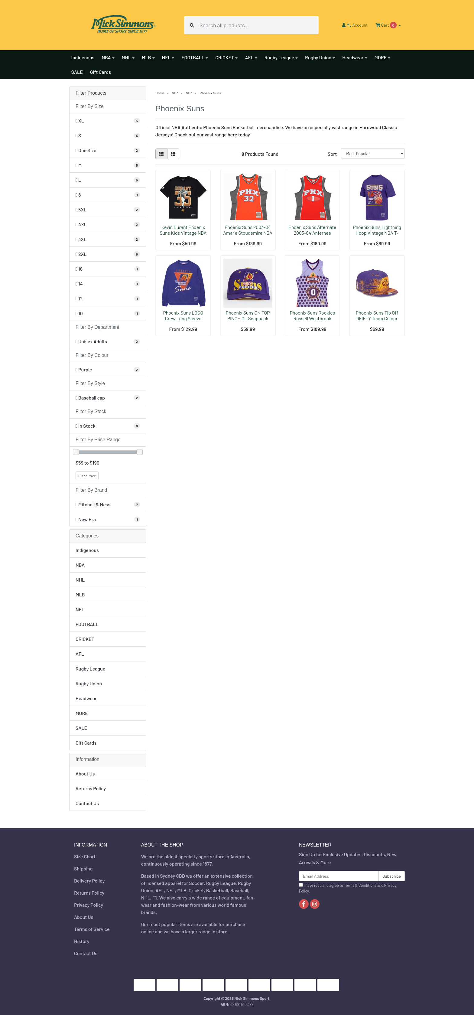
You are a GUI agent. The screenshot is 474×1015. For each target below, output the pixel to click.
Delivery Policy (89, 880)
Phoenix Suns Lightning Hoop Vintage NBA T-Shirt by (377, 232)
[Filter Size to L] (108, 180)
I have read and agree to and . (347, 888)
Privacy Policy (88, 905)
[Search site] (192, 25)
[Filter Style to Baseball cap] (108, 397)
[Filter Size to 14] (108, 283)
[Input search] (259, 25)
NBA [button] (106, 57)
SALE (77, 72)
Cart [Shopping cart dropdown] (386, 25)
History (81, 941)
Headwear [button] (352, 57)
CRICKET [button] (224, 57)
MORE (82, 713)
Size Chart (85, 856)
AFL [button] (249, 57)
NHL (80, 580)
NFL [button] (166, 57)
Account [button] (355, 25)
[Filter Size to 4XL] (108, 224)
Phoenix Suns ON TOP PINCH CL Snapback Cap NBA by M (248, 318)
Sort (332, 154)
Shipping (83, 868)
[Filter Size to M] (108, 165)
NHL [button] (126, 57)
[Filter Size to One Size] (108, 150)
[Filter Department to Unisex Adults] (108, 341)
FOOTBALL (87, 624)
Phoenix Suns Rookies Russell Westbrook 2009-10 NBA (312, 318)
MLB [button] (146, 57)
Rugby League (90, 668)
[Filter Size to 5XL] (108, 209)
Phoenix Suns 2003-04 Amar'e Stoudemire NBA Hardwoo (247, 232)
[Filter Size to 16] (108, 268)
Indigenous (83, 57)
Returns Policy (91, 788)
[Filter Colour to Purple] (108, 369)
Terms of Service (92, 929)
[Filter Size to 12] (108, 298)
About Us (85, 773)
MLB (80, 594)
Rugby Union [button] (318, 57)
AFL (80, 654)
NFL (80, 609)
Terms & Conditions (360, 885)
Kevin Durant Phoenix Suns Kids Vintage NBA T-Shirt (183, 232)
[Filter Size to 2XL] (108, 254)
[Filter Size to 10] (108, 313)
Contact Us (87, 803)
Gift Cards (100, 72)
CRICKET (85, 639)
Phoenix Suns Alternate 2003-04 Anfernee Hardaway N (312, 232)
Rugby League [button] (279, 57)
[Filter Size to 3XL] (108, 239)
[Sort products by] (373, 153)
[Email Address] (339, 876)
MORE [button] (381, 57)
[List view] (173, 153)
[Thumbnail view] (161, 153)
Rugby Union (89, 683)
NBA (80, 565)
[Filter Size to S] (108, 135)
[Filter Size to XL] (108, 120)
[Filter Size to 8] (108, 194)
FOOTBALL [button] (192, 57)
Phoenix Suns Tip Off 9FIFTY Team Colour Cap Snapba (377, 318)
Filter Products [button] (91, 93)
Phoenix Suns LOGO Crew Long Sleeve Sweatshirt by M (183, 318)
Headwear (86, 698)
